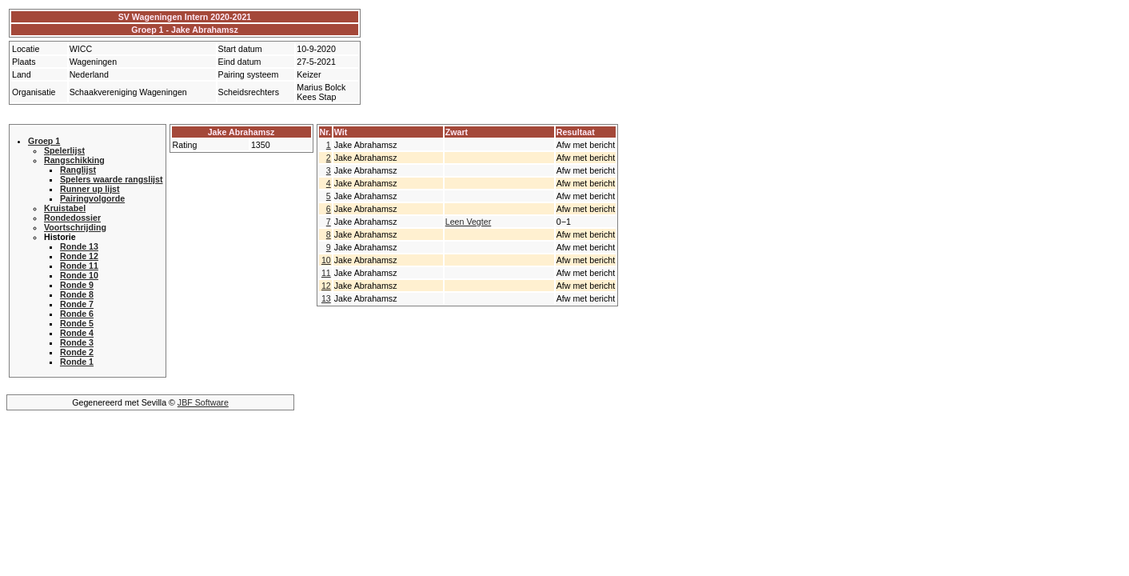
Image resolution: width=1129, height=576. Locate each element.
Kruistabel (65, 208)
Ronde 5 (77, 323)
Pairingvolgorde (92, 198)
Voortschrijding (75, 227)
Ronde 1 (77, 361)
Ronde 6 (77, 313)
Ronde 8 (77, 294)
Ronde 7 (77, 304)
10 (326, 260)
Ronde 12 (79, 256)
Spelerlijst (64, 150)
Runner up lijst (90, 189)
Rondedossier (72, 217)
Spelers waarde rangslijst (111, 179)
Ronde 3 (77, 342)
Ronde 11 (79, 265)
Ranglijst (78, 169)
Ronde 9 (77, 285)
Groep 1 (44, 141)
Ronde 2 (77, 352)
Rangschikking (74, 160)
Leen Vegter (468, 221)
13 (326, 298)
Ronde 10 (79, 275)
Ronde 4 (77, 333)
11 (326, 273)
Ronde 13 (79, 246)
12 (326, 285)
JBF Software (203, 402)
